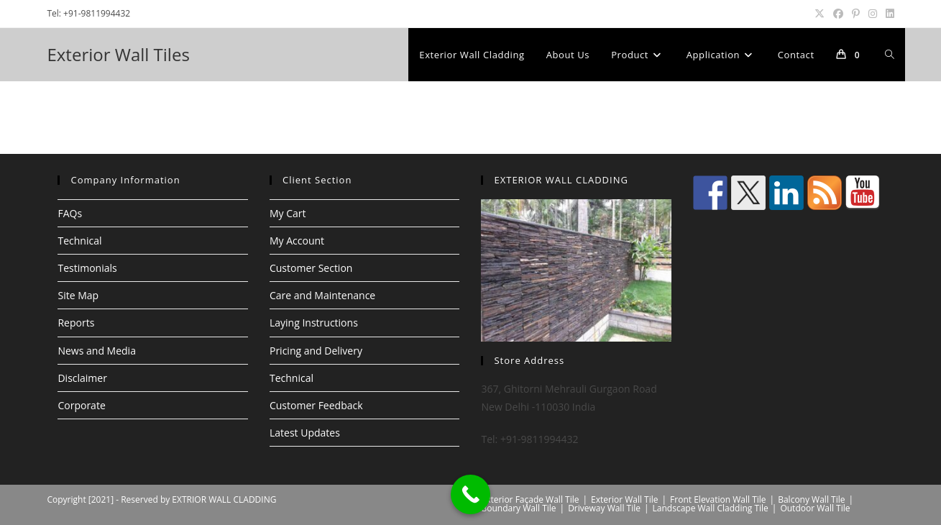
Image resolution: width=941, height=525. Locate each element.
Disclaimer (82, 378)
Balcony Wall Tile (811, 499)
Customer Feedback (316, 405)
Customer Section (311, 268)
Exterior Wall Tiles (118, 54)
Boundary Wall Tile (519, 508)
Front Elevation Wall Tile (718, 499)
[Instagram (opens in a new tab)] (872, 13)
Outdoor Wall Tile (815, 508)
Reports (76, 322)
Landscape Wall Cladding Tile (710, 508)
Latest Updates (305, 432)
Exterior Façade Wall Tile (530, 499)
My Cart (288, 213)
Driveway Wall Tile (604, 508)
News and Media (96, 350)
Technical (79, 240)
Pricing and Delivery (316, 350)
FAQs (70, 213)
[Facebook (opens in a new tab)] (838, 13)
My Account (297, 240)
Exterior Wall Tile (624, 499)
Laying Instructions (314, 322)
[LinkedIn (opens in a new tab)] (887, 13)
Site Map (78, 295)
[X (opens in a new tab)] (819, 13)
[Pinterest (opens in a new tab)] (856, 13)
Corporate (81, 405)
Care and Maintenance (322, 295)
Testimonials (87, 268)
